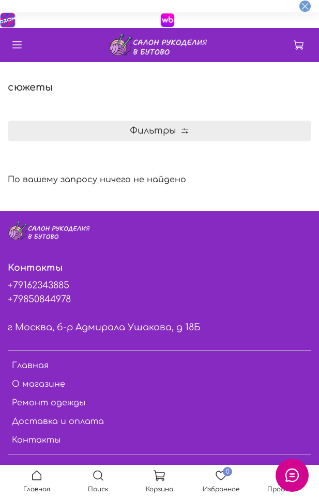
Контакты (36, 440)
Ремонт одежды (48, 402)
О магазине (38, 384)
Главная (30, 365)
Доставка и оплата (58, 421)
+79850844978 (39, 299)
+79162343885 (38, 285)
